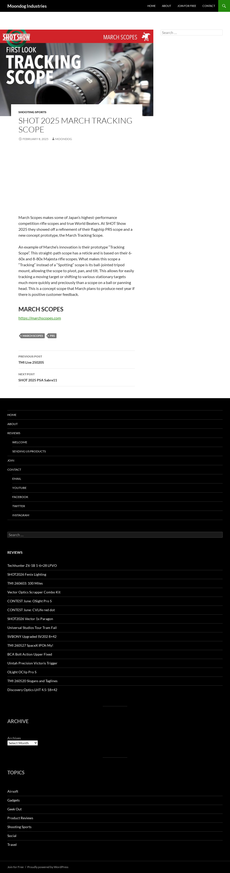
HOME (11, 415)
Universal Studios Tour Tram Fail (32, 627)
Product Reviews (20, 818)
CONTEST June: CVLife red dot (31, 610)
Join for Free (186, 5)
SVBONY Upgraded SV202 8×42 (32, 636)
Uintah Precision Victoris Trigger (32, 663)
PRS (52, 335)
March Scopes (33, 335)
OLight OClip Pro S (21, 672)
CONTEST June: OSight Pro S (29, 601)
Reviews (13, 433)
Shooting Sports (32, 112)
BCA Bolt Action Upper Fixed (29, 654)
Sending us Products (29, 451)
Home (151, 5)
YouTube (19, 488)
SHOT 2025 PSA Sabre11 (76, 376)
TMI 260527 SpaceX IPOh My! (30, 645)
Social (11, 836)
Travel (12, 844)
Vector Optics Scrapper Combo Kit (33, 592)
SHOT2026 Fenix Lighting (26, 574)
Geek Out (14, 809)
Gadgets (13, 800)
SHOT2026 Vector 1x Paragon (30, 619)
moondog (63, 139)
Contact (208, 5)
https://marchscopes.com (39, 318)
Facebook (20, 497)
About (166, 5)
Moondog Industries (27, 6)
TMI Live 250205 (76, 359)
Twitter (18, 506)
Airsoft (12, 791)
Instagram (20, 515)
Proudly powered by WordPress (47, 867)
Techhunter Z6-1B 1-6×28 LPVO (32, 565)
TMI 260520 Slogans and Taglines (32, 681)
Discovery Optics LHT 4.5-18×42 (32, 690)
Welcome (19, 442)
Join (10, 460)
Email (16, 479)
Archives (14, 738)
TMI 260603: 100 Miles (25, 583)
